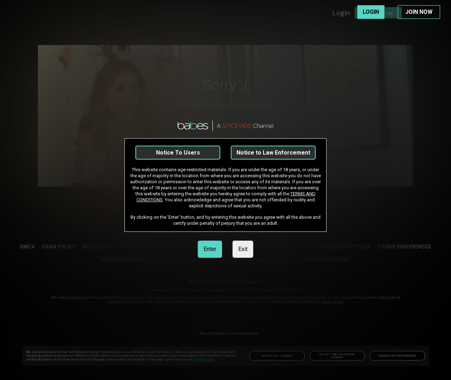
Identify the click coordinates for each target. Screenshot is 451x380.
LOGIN (371, 12)
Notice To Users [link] (178, 152)
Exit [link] (242, 249)
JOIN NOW (419, 12)
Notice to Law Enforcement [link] (273, 152)
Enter (210, 249)
